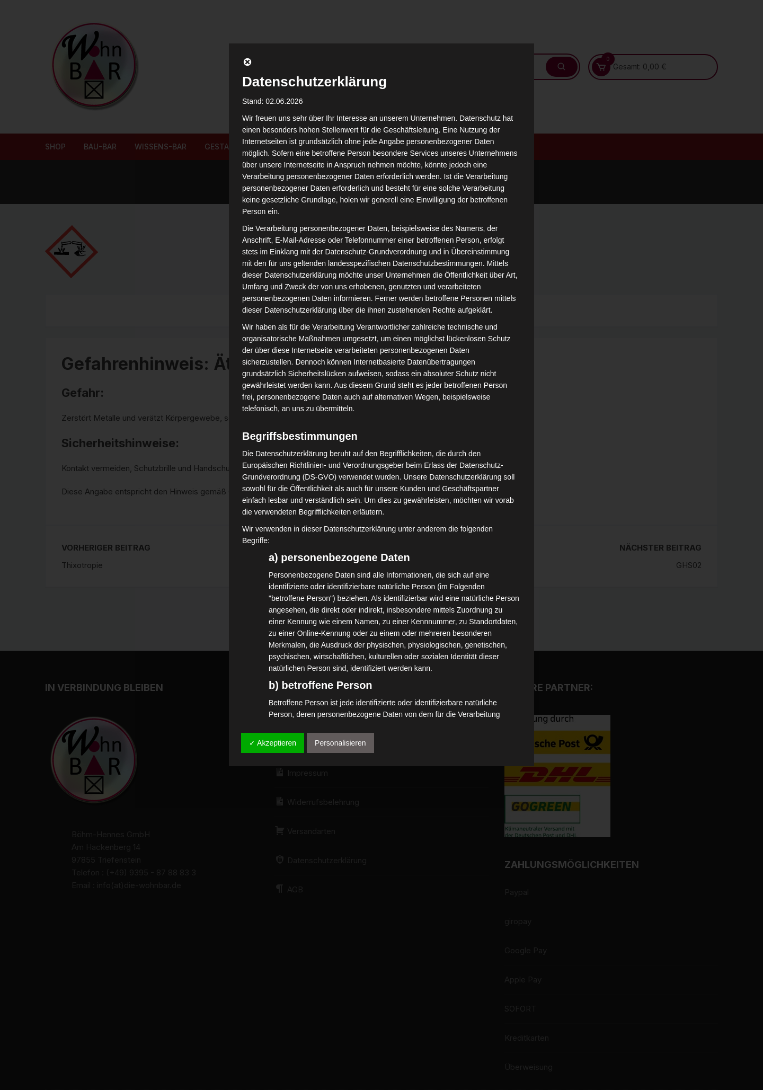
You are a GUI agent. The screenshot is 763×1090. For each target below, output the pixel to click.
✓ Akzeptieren (272, 743)
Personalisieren (340, 743)
